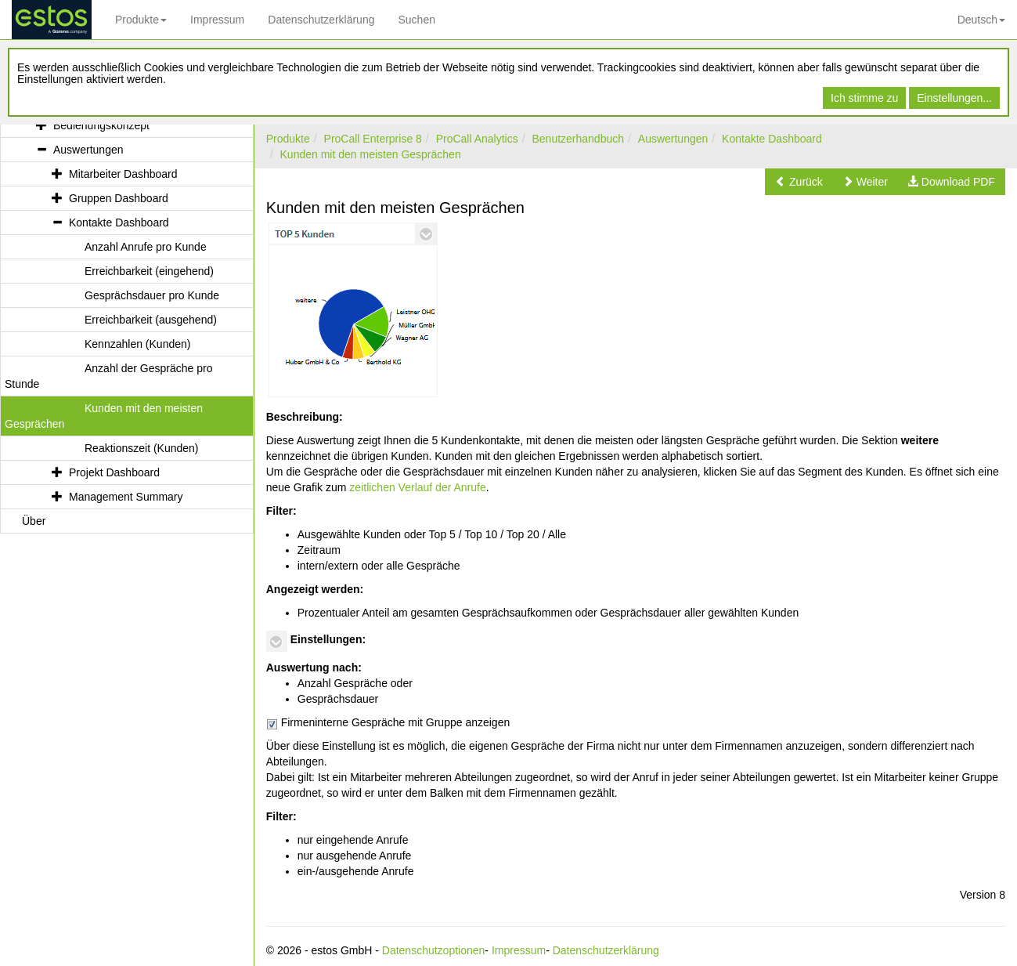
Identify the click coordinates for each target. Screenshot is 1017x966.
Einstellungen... (954, 98)
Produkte (141, 19)
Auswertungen (673, 138)
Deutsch (981, 19)
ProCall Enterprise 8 (373, 138)
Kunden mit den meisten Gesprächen (370, 154)
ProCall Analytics (477, 138)
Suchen (416, 19)
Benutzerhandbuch (578, 138)
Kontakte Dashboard (772, 138)
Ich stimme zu (864, 98)
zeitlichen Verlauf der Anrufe (417, 487)
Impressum (217, 19)
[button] (799, 181)
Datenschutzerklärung (321, 19)
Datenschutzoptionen (433, 950)
